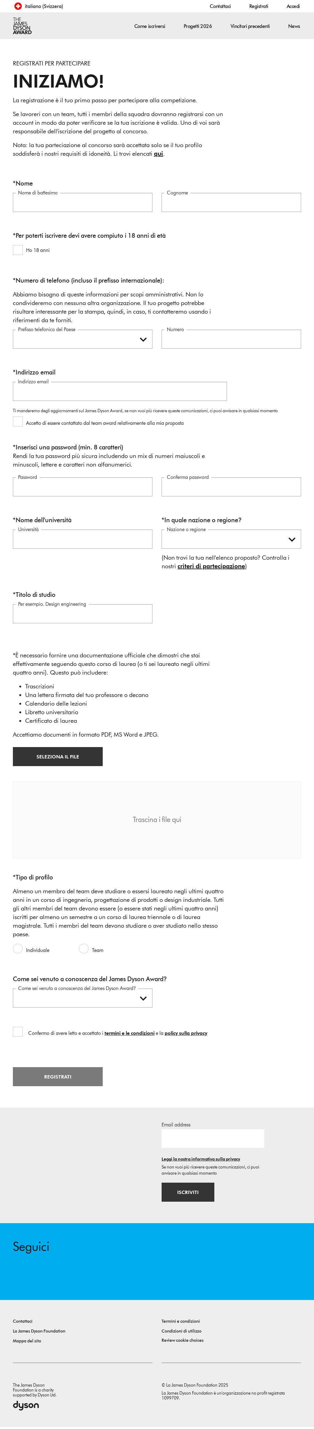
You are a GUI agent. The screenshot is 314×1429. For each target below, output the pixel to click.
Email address (176, 1126)
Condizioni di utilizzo (181, 1333)
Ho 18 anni (38, 251)
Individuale (37, 951)
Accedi (293, 6)
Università (28, 530)
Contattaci (220, 6)
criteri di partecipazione (211, 566)
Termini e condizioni (181, 1323)
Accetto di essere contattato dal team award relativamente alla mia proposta (105, 423)
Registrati (258, 6)
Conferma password (188, 478)
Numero (175, 330)
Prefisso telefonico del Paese (46, 330)
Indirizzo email (33, 382)
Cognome (177, 193)
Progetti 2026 (198, 26)
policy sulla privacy (186, 1034)
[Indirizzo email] (213, 1139)
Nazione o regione (186, 530)
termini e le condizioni (130, 1034)
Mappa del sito (27, 1342)
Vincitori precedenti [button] (250, 26)
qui (158, 154)
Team (97, 951)
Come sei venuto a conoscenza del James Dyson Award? (77, 989)
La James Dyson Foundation (39, 1333)
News (294, 26)
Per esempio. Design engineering (52, 605)
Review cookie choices (183, 1342)
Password (27, 478)
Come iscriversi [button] (149, 26)
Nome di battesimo (38, 193)
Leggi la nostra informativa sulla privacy (201, 1160)
